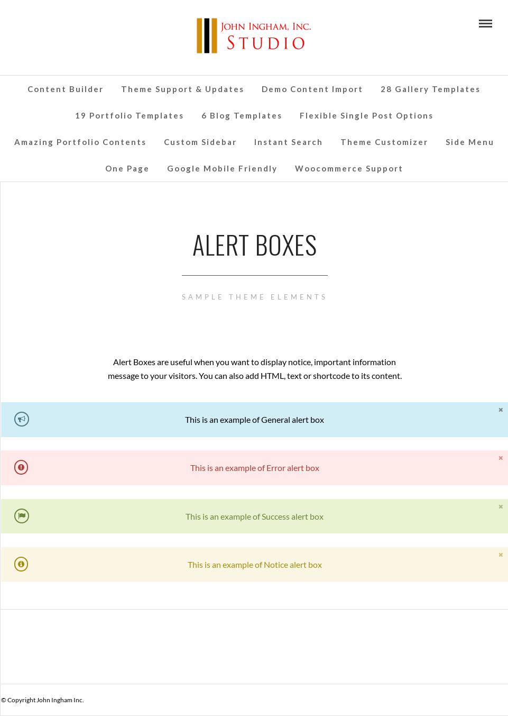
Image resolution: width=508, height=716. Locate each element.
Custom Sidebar (200, 142)
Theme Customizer (384, 142)
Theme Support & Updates (182, 89)
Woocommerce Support (349, 168)
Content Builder (65, 89)
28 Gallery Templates (431, 89)
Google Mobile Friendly (222, 168)
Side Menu (470, 142)
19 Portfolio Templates (129, 115)
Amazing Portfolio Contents (80, 142)
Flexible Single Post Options (366, 115)
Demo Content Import (312, 89)
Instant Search (288, 142)
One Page (127, 168)
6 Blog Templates (241, 115)
